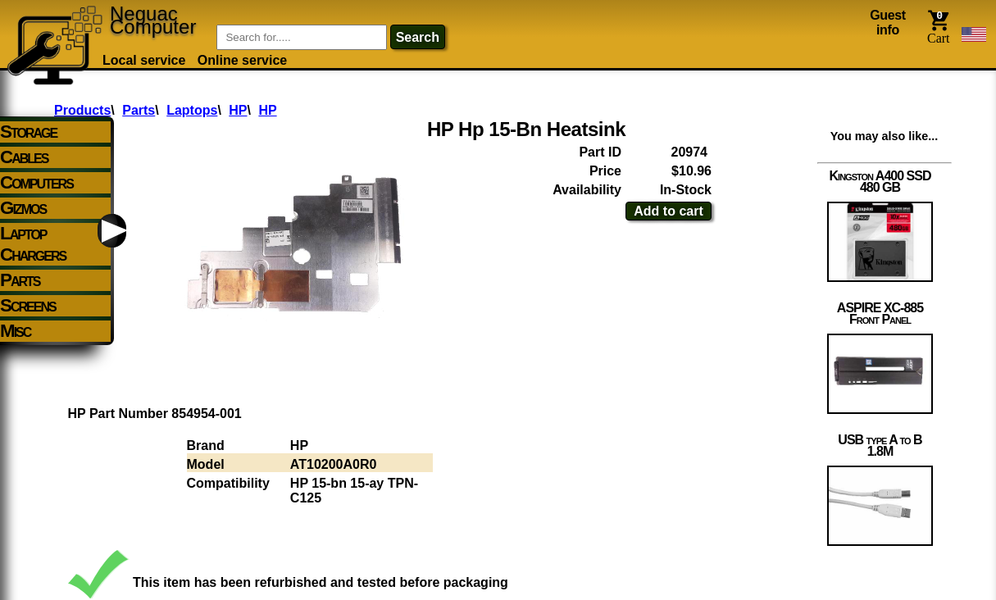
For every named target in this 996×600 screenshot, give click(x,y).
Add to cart (668, 211)
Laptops (191, 110)
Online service (242, 60)
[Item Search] (301, 37)
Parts (138, 110)
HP (238, 110)
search (417, 37)
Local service (143, 60)
